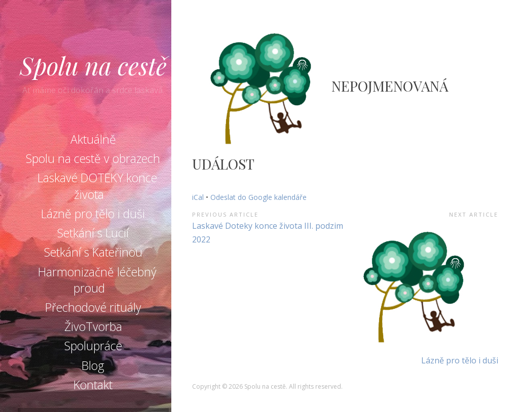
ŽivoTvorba (93, 326)
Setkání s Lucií (93, 233)
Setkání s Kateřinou (93, 252)
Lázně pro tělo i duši (93, 213)
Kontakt (93, 385)
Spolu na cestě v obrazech (93, 158)
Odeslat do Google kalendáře (258, 197)
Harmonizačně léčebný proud (97, 280)
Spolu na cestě (93, 65)
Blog (93, 365)
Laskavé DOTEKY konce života (97, 186)
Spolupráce (93, 346)
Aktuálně (93, 139)
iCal (198, 197)
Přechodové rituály (93, 307)
